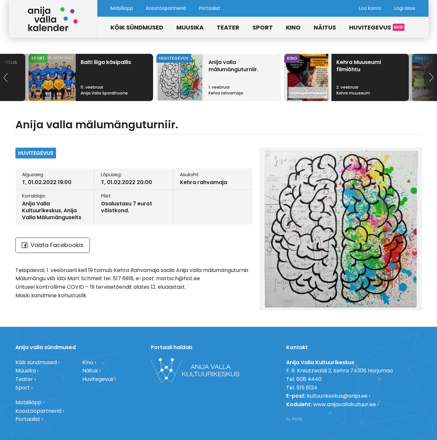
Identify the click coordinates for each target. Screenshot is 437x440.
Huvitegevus (370, 27)
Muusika (190, 27)
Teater (228, 27)
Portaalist (209, 8)
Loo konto (370, 8)
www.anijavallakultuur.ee (344, 404)
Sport (262, 27)
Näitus (325, 27)
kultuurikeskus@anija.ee (337, 396)
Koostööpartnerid (166, 8)
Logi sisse (404, 8)
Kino (293, 27)
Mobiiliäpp (121, 8)
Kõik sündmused (136, 27)
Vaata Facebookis (53, 245)
